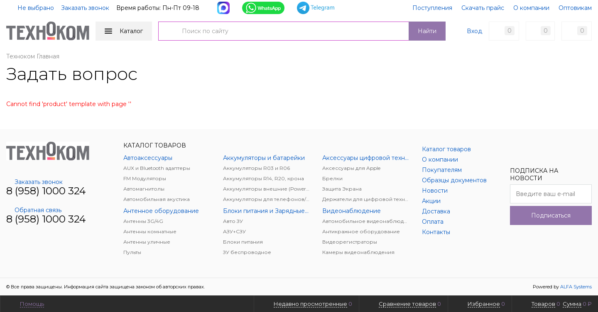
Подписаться (551, 215)
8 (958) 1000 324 (46, 191)
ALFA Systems (576, 287)
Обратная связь (33, 210)
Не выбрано (30, 8)
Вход (474, 31)
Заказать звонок (85, 8)
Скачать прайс (482, 8)
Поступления (432, 8)
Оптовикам (575, 8)
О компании (531, 8)
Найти (427, 31)
